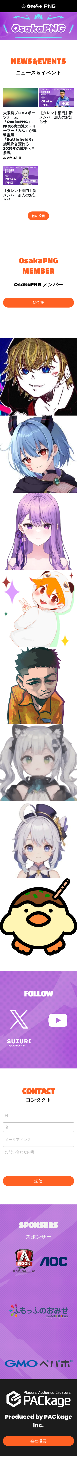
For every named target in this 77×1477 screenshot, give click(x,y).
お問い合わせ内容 (19, 1151)
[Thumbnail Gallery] (38, 377)
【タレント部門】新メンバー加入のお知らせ (55, 117)
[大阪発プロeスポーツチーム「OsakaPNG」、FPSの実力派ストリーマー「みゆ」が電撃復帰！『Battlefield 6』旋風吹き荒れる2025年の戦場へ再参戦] (20, 97)
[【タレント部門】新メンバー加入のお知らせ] (56, 97)
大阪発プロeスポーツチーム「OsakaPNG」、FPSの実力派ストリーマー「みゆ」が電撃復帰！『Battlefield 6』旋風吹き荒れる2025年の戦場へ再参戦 (19, 132)
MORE (38, 302)
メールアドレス (18, 1139)
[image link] (19, 1019)
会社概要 (38, 1441)
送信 (38, 1181)
